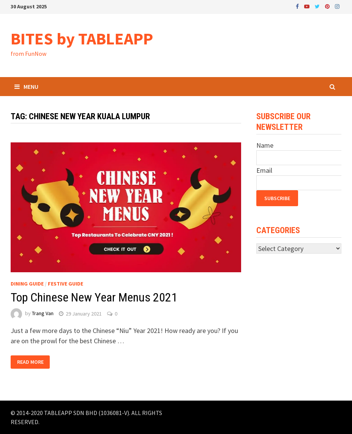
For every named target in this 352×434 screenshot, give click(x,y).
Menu (26, 86)
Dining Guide (27, 283)
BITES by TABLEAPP (82, 38)
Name (264, 145)
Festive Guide (65, 283)
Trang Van (43, 313)
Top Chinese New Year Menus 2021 (94, 297)
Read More (30, 361)
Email (264, 170)
